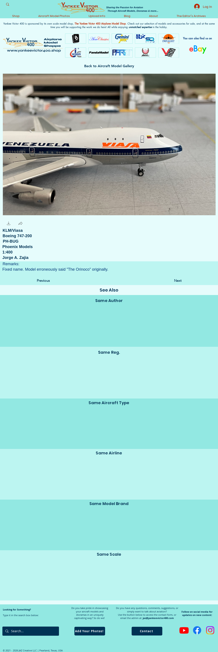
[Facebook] (197, 630)
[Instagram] (210, 630)
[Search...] (30, 631)
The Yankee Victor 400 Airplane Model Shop (100, 23)
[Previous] (51, 280)
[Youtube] (184, 630)
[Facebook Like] (38, 223)
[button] (8, 224)
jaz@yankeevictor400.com (158, 618)
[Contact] (147, 631)
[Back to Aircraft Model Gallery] (109, 66)
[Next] (170, 280)
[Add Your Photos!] (89, 631)
